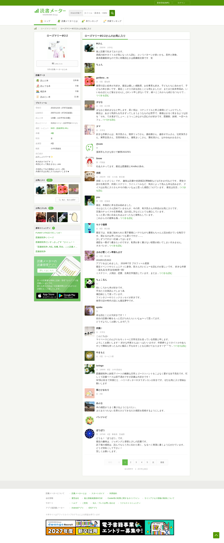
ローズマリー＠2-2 (48, 29)
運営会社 (75, 498)
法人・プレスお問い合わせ (104, 503)
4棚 (52, 133)
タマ (98, 126)
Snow (99, 158)
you (98, 197)
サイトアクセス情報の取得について (159, 498)
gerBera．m (102, 77)
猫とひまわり (102, 390)
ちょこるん (101, 279)
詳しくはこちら (47, 270)
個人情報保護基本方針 (93, 498)
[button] (112, 13)
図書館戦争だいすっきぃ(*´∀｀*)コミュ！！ (55, 242)
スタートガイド (98, 493)
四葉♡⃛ (99, 328)
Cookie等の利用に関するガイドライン (124, 498)
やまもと (100, 352)
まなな (99, 102)
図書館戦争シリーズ (45, 237)
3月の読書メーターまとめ (57, 69)
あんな (99, 403)
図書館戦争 (41, 251)
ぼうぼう (100, 430)
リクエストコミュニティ (130, 503)
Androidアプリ (78, 508)
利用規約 (113, 493)
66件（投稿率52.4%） (60, 128)
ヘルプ (74, 503)
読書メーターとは (79, 493)
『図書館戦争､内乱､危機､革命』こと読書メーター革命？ (58, 247)
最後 (162, 462)
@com (99, 144)
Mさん (99, 43)
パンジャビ (101, 417)
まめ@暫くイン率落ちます (109, 252)
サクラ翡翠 (101, 224)
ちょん (99, 64)
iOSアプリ (93, 508)
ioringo (99, 365)
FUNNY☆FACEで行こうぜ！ (49, 233)
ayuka (99, 307)
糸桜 (98, 173)
